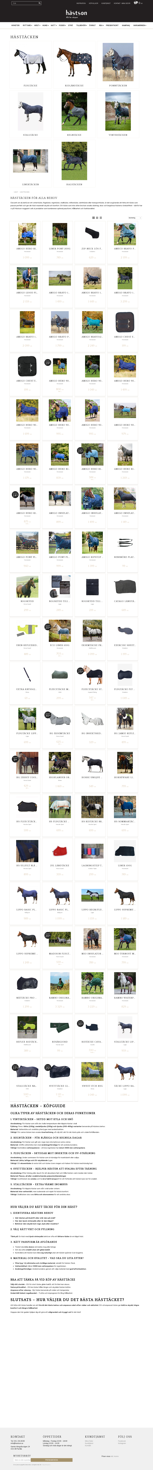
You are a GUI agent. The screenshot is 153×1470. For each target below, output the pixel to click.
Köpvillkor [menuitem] (93, 3)
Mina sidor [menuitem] (126, 3)
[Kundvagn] (138, 3)
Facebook (122, 1436)
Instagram (122, 1439)
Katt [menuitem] (53, 25)
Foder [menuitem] (62, 25)
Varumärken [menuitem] (139, 25)
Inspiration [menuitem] (81, 3)
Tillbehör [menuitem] (81, 25)
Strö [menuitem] (70, 25)
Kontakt (88, 1441)
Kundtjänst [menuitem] (106, 3)
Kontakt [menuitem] (117, 3)
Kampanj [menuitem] (126, 25)
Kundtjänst (89, 1439)
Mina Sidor (89, 1436)
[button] (93, 219)
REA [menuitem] (101, 25)
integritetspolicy (46, 1460)
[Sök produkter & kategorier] (26, 3)
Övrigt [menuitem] (92, 25)
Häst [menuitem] (36, 25)
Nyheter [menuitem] (15, 25)
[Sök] (39, 3)
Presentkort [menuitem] (112, 25)
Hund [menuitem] (44, 25)
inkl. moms (115, 1452)
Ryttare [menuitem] (27, 25)
